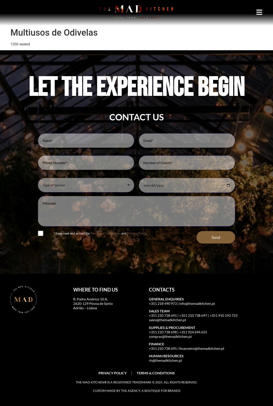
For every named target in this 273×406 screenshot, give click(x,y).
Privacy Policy (137, 233)
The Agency (130, 390)
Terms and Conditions (105, 233)
